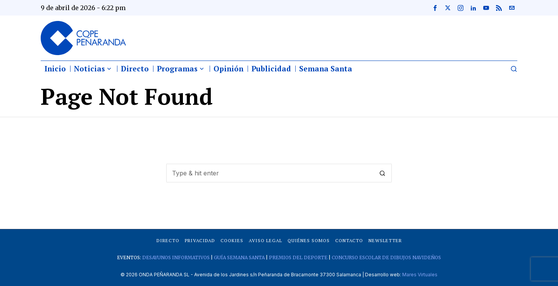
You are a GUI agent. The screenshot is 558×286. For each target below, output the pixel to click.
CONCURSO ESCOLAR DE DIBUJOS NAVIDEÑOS (386, 257)
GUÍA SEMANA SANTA (239, 257)
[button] (382, 173)
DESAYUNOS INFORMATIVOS (176, 257)
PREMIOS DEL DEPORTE (298, 257)
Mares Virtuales (419, 274)
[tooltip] (435, 8)
